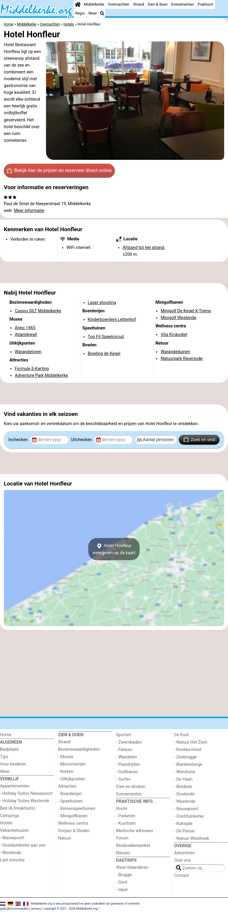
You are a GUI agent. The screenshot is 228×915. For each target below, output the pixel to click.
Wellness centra (73, 823)
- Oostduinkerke (189, 816)
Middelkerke (94, 4)
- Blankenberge (188, 764)
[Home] (78, 4)
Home (6, 734)
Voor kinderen (13, 764)
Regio (80, 13)
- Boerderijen (70, 793)
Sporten (123, 734)
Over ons (182, 860)
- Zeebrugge (185, 757)
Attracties (67, 786)
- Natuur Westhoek (191, 838)
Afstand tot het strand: (144, 247)
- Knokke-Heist (188, 749)
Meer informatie (29, 210)
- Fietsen (124, 749)
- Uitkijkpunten (71, 778)
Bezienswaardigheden (79, 749)
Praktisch (205, 4)
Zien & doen (157, 4)
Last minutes (12, 860)
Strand (138, 4)
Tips (4, 756)
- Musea (65, 756)
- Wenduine (184, 771)
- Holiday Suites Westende (24, 800)
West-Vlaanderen (132, 867)
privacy (36, 908)
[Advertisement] (114, 272)
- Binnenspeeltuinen (76, 808)
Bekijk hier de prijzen (59, 170)
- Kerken (66, 771)
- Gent (121, 882)
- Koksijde (183, 823)
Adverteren (184, 852)
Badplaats (9, 749)
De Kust (181, 734)
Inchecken (18, 439)
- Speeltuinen (70, 801)
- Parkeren (125, 815)
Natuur (64, 838)
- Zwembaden (129, 742)
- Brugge (124, 874)
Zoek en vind (199, 439)
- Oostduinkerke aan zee (22, 845)
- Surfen (123, 779)
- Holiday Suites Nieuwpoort (26, 793)
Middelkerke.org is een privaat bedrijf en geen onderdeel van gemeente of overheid (85, 903)
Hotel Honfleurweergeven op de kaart (114, 549)
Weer (92, 13)
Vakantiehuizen (14, 830)
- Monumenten (72, 764)
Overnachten (118, 4)
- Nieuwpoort (12, 837)
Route (121, 808)
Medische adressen (134, 830)
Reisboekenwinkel (133, 845)
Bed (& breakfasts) (17, 808)
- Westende (10, 852)
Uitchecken (82, 439)
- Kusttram (126, 823)
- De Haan (183, 779)
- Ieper (122, 889)
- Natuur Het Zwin (191, 742)
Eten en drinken (130, 786)
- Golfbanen (127, 771)
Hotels (6, 823)
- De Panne (184, 831)
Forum (122, 838)
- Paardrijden (128, 764)
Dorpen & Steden (74, 830)
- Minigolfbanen (73, 815)
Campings (9, 815)
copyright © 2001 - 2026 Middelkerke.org (70, 908)
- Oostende (184, 794)
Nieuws (123, 852)
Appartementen (14, 786)
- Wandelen (126, 757)
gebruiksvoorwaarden (14, 908)
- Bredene (183, 786)
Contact (181, 875)
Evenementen (182, 4)
